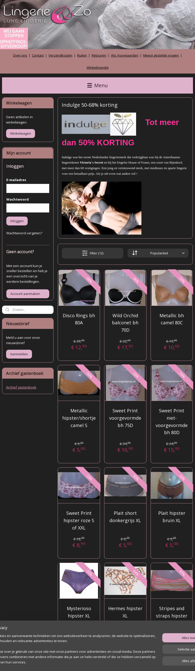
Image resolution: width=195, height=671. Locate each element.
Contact (38, 55)
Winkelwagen (20, 133)
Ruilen (82, 55)
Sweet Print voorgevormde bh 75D (125, 418)
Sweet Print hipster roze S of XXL (78, 520)
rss (89, 662)
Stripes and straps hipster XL (171, 615)
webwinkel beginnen (108, 662)
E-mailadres (16, 180)
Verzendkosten (60, 55)
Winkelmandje (98, 67)
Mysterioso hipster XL (79, 612)
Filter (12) (92, 253)
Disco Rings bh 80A (79, 319)
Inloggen (17, 221)
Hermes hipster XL (125, 612)
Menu (97, 85)
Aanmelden (19, 354)
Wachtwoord (17, 199)
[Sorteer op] (158, 253)
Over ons (20, 55)
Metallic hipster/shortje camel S (79, 418)
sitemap (78, 662)
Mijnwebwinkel (152, 662)
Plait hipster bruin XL (171, 516)
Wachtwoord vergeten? (24, 233)
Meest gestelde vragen (161, 55)
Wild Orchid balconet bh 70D (125, 322)
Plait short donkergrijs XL (125, 516)
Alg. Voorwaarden (124, 55)
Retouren (99, 55)
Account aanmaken (25, 293)
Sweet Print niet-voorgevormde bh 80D (172, 421)
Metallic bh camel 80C (171, 319)
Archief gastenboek (21, 387)
